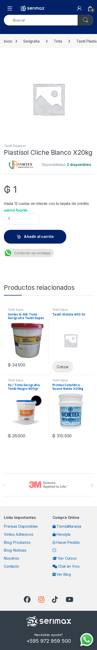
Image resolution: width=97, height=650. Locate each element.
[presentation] (92, 485)
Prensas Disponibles (21, 526)
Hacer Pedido (66, 542)
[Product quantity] (22, 219)
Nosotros (11, 558)
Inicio (8, 41)
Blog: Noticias (15, 550)
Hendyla (62, 534)
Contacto (11, 566)
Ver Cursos (65, 558)
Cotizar (63, 367)
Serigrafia (31, 41)
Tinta (58, 41)
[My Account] (79, 8)
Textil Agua (15, 309)
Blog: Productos (17, 542)
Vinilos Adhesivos (18, 534)
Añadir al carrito (39, 236)
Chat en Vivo (66, 566)
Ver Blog (62, 574)
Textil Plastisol (15, 146)
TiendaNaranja (67, 526)
